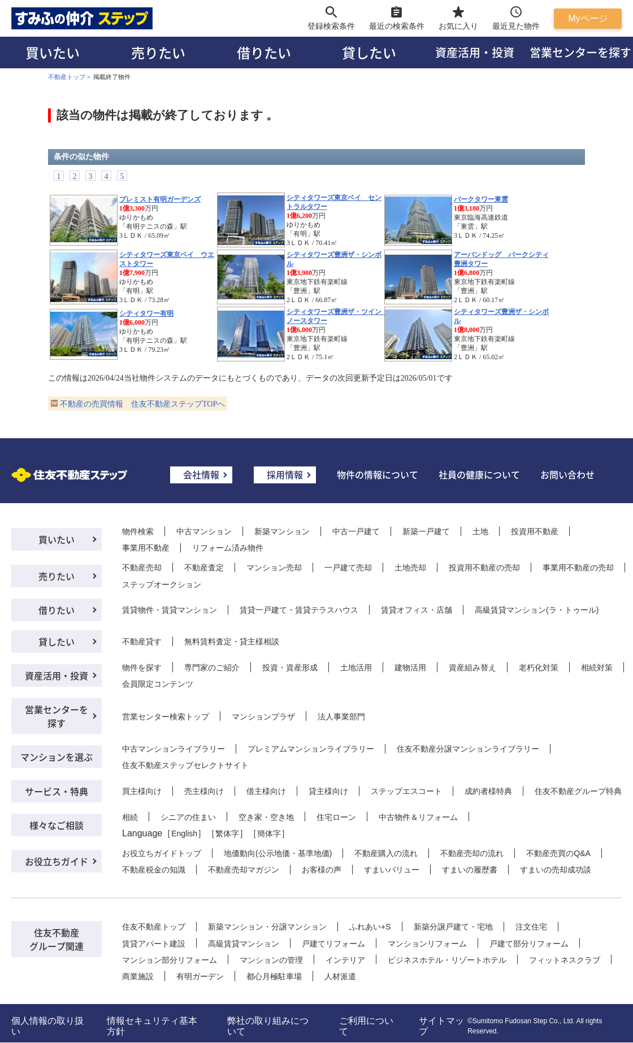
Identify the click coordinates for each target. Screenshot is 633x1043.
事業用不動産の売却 (578, 567)
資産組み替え (472, 667)
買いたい (52, 52)
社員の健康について (479, 474)
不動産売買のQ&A (558, 853)
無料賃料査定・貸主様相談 (231, 641)
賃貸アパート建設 (153, 943)
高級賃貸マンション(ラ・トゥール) (537, 609)
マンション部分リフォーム (169, 960)
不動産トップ (66, 76)
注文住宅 (531, 926)
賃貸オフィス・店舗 (416, 609)
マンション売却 (274, 567)
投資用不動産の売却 (484, 567)
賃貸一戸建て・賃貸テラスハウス (299, 609)
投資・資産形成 (290, 667)
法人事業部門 (341, 716)
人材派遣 (340, 976)
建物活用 (410, 667)
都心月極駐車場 (274, 976)
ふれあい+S (370, 926)
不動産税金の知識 (153, 869)
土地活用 (356, 667)
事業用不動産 (146, 547)
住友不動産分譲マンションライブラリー (468, 748)
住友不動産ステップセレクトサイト (185, 765)
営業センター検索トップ (165, 716)
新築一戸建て (426, 531)
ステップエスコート (406, 791)
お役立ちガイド (56, 861)
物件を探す (142, 667)
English (184, 833)
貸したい (369, 52)
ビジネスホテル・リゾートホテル (447, 960)
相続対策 (597, 667)
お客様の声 (321, 869)
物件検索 (138, 531)
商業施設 (138, 976)
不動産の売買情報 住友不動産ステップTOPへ (142, 404)
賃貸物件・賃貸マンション (169, 609)
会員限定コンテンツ (157, 683)
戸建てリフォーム (333, 943)
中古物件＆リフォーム (418, 817)
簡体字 (269, 833)
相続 (130, 817)
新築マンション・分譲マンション (267, 926)
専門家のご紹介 (212, 667)
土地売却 (410, 567)
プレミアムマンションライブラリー (311, 748)
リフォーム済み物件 (227, 547)
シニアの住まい (188, 817)
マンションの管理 (271, 960)
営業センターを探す (56, 716)
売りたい (158, 52)
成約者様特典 (488, 791)
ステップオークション (161, 584)
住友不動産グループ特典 (578, 791)
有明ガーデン (200, 976)
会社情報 (201, 474)
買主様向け (142, 791)
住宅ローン (336, 817)
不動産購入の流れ (386, 853)
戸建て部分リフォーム (529, 943)
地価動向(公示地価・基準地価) (278, 853)
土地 (480, 531)
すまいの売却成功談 (555, 869)
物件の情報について (377, 474)
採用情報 (285, 474)
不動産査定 (204, 567)
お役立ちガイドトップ (161, 853)
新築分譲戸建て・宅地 (453, 926)
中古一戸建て (356, 531)
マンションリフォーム (427, 943)
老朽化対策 (538, 667)
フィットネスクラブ (564, 960)
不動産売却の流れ (472, 853)
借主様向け (266, 791)
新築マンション (282, 531)
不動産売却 (142, 567)
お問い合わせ (567, 474)
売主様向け (204, 791)
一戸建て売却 (348, 567)
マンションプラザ (263, 716)
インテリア (345, 960)
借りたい (264, 52)
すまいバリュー (391, 869)
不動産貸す (142, 641)
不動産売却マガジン (243, 869)
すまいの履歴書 (469, 869)
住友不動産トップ (153, 926)
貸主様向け (328, 791)
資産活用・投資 (474, 52)
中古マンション (204, 531)
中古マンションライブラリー (173, 748)
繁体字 (227, 833)
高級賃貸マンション (243, 943)
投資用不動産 (534, 531)
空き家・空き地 (266, 817)
